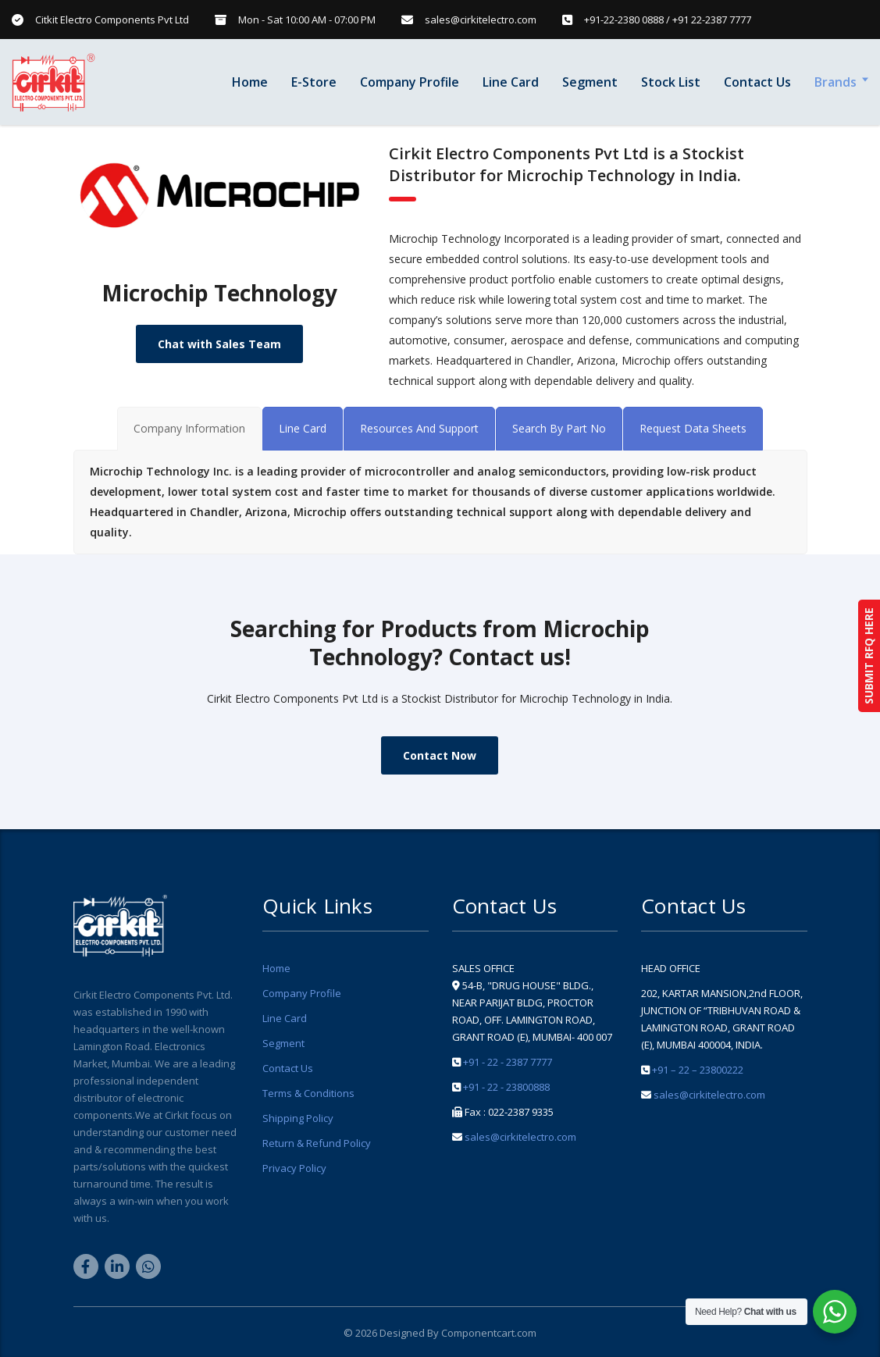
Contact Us (757, 82)
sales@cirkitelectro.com (520, 1137)
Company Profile (409, 82)
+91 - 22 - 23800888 (506, 1087)
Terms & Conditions (308, 1093)
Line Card (511, 82)
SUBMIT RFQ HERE (868, 655)
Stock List (670, 82)
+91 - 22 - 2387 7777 (507, 1062)
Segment (590, 82)
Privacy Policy (294, 1168)
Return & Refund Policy (316, 1143)
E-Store (314, 82)
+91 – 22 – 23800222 (697, 1070)
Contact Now (439, 755)
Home (250, 82)
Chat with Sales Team (219, 344)
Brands (835, 82)
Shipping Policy (297, 1118)
